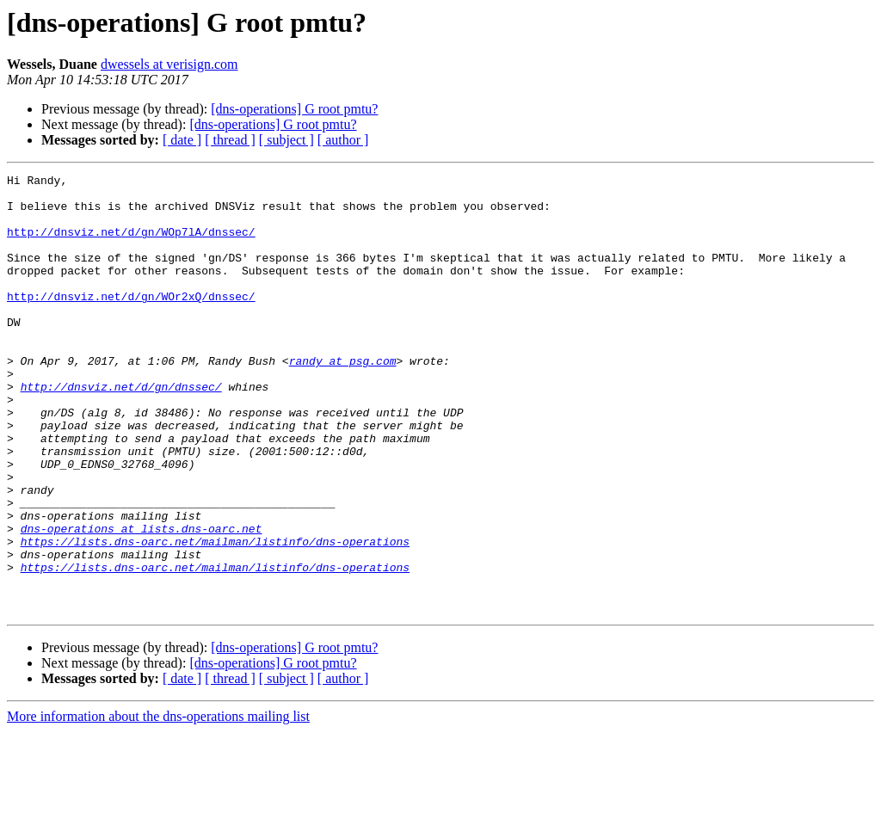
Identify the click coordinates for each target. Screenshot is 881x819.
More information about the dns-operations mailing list (158, 804)
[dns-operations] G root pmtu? (294, 109)
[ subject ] (286, 139)
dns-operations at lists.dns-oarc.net (141, 600)
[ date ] (182, 139)
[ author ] (343, 139)
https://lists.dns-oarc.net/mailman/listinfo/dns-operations (215, 616)
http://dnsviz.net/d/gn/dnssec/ (121, 430)
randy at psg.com (343, 399)
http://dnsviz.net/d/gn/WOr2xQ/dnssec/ (131, 321)
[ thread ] (230, 139)
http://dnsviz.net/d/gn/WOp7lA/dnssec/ (131, 244)
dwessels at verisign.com (169, 64)
